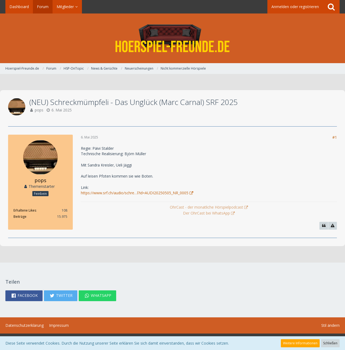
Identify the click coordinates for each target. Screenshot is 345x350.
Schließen (330, 343)
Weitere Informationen (300, 343)
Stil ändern (330, 325)
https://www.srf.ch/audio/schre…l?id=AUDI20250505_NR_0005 (134, 192)
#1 (334, 137)
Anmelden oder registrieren (295, 6)
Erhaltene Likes (24, 210)
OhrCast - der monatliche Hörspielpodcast (206, 207)
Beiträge (19, 216)
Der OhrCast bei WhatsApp (206, 213)
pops (39, 110)
